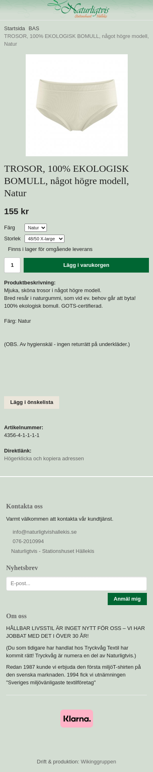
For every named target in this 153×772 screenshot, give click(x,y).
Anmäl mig (127, 599)
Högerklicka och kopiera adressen (44, 458)
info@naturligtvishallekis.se (45, 532)
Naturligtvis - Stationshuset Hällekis (52, 551)
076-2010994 (28, 541)
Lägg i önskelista (31, 402)
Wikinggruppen (98, 762)
